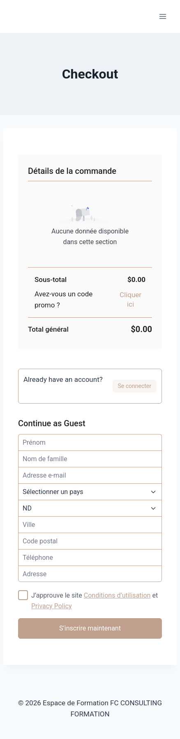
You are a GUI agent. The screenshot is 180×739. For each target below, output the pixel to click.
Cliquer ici (130, 299)
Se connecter (134, 386)
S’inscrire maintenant (90, 628)
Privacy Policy (51, 606)
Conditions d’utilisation (117, 595)
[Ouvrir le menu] (162, 16)
